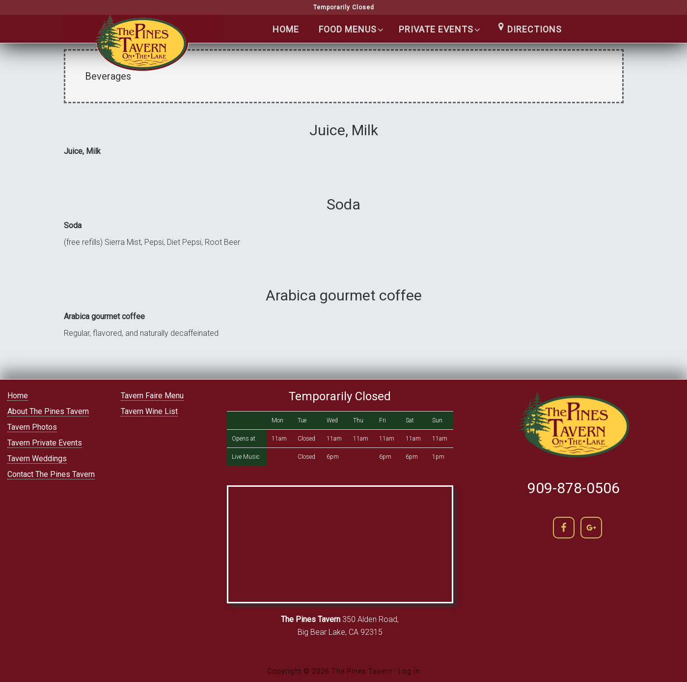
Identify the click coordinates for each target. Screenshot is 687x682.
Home (17, 395)
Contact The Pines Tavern (51, 474)
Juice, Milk (343, 130)
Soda (343, 204)
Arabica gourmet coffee (344, 295)
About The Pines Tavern (48, 411)
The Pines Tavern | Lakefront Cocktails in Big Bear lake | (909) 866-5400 (142, 50)
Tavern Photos (32, 427)
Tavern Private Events (44, 442)
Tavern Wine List (149, 411)
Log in (409, 671)
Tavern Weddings (37, 458)
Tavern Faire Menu (152, 395)
